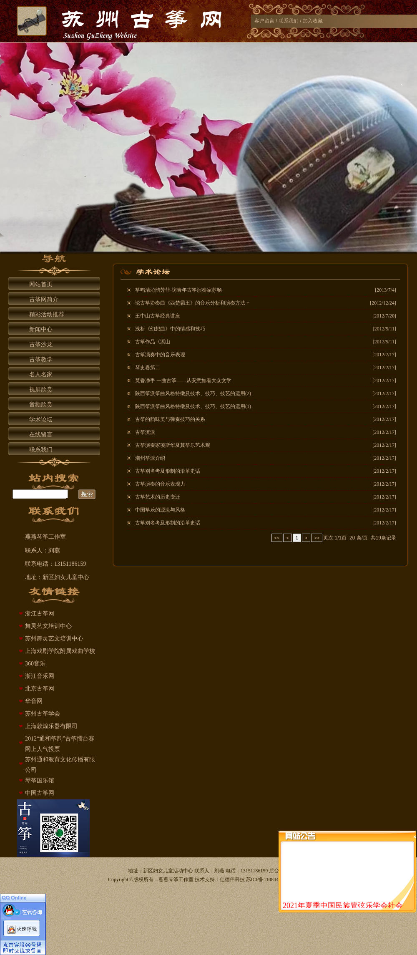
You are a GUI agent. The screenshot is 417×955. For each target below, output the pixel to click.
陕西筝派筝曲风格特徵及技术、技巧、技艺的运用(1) (193, 406)
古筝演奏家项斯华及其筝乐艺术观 (172, 445)
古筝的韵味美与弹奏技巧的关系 (170, 419)
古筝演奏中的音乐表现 (160, 355)
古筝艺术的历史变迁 (157, 497)
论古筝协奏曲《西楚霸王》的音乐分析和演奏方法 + (192, 303)
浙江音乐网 (39, 676)
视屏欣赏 (41, 389)
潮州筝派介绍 (150, 458)
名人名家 (41, 374)
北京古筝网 (39, 688)
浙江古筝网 (39, 613)
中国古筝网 (39, 793)
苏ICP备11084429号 (267, 879)
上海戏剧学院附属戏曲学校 (60, 651)
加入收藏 (313, 21)
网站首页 (41, 284)
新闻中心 (41, 329)
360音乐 (35, 663)
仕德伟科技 (232, 879)
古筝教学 (41, 359)
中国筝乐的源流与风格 (160, 510)
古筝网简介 (43, 299)
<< (277, 537)
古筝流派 (145, 432)
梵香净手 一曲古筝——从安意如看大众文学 (183, 380)
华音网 (34, 701)
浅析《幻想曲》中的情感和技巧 (170, 329)
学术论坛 (41, 419)
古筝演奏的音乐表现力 (160, 484)
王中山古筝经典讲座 (157, 316)
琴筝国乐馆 (39, 780)
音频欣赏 (41, 404)
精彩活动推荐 (46, 314)
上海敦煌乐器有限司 (51, 726)
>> (316, 537)
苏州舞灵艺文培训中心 (54, 638)
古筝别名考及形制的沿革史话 (167, 471)
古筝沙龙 (41, 344)
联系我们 (289, 21)
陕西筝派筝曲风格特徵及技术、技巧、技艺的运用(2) (193, 393)
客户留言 (264, 21)
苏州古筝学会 (42, 714)
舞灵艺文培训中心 (48, 626)
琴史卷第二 (147, 367)
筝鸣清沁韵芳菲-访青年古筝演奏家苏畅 (178, 290)
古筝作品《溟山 (152, 342)
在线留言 (41, 434)
